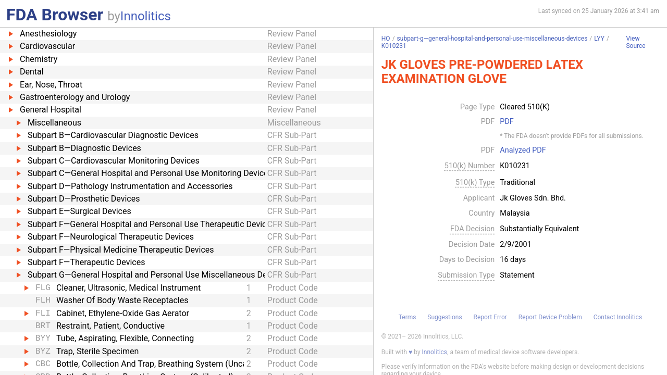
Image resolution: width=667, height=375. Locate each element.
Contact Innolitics (618, 317)
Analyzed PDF (523, 150)
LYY (599, 38)
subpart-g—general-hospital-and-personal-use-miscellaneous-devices (492, 38)
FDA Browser (54, 14)
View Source (635, 42)
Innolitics (145, 16)
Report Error (490, 317)
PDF (506, 122)
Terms (407, 317)
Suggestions (444, 317)
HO (385, 38)
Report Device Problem (550, 317)
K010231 (393, 45)
